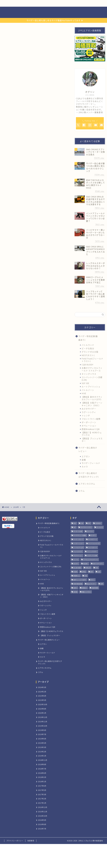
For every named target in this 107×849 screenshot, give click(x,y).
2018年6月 (42, 773)
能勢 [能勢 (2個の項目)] (101, 584)
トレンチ (86, 415)
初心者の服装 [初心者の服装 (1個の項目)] (77, 568)
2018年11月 (42, 760)
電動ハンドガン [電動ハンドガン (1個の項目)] (86, 592)
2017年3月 (42, 794)
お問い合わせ (68, 3)
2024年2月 (42, 692)
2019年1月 (42, 756)
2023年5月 (42, 700)
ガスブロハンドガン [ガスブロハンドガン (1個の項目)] (86, 527)
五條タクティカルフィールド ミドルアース (92, 369)
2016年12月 (42, 807)
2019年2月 (42, 751)
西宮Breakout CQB (91, 429)
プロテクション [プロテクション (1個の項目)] (77, 556)
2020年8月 (42, 709)
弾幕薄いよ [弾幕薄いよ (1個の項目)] (76, 576)
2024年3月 (42, 687)
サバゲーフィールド (91, 463)
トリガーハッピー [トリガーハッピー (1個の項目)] (78, 543)
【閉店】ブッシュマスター (92, 439)
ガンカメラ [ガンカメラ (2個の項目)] (99, 527)
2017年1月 (42, 803)
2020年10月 (42, 704)
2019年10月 (42, 726)
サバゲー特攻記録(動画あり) (88, 338)
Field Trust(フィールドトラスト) (92, 359)
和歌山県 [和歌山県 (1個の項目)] (88, 568)
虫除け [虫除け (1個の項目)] (75, 588)
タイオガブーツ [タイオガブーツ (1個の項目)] (92, 539)
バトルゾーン (88, 390)
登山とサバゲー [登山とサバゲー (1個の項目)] (91, 584)
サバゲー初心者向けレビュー (87, 449)
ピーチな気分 (88, 348)
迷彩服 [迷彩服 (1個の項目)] (75, 592)
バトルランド (88, 345)
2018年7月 (42, 769)
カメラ (85, 466)
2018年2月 (42, 777)
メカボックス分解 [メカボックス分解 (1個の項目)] (92, 556)
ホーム (12, 3)
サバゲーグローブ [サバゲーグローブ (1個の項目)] (78, 539)
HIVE (84, 393)
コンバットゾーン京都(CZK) (92, 378)
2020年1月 (42, 713)
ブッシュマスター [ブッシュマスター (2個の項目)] (92, 552)
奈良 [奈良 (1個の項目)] (96, 568)
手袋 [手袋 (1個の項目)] (85, 576)
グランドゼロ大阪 (90, 351)
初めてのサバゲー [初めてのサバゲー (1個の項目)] (98, 564)
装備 (84, 459)
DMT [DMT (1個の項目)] (89, 523)
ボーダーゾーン (89, 422)
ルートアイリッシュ (91, 386)
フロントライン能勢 (91, 418)
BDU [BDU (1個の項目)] (74, 523)
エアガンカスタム (86, 483)
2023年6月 (42, 696)
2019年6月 (42, 739)
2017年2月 (42, 799)
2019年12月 (42, 717)
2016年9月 (42, 820)
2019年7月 (42, 734)
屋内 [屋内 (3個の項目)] (91, 572)
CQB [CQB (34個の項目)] (82, 523)
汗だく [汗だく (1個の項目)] (92, 580)
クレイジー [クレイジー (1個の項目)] (90, 531)
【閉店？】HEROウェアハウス (92, 433)
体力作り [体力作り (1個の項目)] (75, 564)
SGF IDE (85, 383)
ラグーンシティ (89, 412)
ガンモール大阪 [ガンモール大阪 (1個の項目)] (77, 531)
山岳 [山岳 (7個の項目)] (99, 572)
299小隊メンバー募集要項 (91, 112)
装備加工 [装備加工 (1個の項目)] (84, 588)
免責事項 (30, 841)
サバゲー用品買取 (30, 3)
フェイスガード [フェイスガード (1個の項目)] (92, 547)
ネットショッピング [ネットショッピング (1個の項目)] (93, 543)
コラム (81, 490)
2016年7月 (42, 829)
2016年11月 (42, 811)
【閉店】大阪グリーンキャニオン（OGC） (92, 404)
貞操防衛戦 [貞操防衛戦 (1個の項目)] (95, 588)
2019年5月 (42, 743)
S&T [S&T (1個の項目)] (74, 527)
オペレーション (89, 425)
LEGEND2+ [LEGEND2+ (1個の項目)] (98, 523)
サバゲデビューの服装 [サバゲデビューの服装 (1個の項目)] (79, 535)
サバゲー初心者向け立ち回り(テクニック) (88, 475)
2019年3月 (42, 747)
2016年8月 (42, 824)
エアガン (86, 456)
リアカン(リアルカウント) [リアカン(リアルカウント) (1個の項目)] (90, 560)
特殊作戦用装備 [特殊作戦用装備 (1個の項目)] (77, 584)
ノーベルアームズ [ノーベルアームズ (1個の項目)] (78, 547)
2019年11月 (42, 721)
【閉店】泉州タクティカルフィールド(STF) (92, 398)
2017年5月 (42, 790)
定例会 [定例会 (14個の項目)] (84, 572)
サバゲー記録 (49, 3)
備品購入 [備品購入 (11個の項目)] (85, 564)
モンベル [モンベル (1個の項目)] (75, 560)
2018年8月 (42, 764)
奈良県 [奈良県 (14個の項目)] (75, 572)
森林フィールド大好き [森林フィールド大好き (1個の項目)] (79, 580)
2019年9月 (42, 730)
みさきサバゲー (89, 408)
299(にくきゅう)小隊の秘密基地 (53, 12)
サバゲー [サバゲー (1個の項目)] (93, 535)
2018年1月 (42, 781)
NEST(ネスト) (88, 355)
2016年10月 (42, 816)
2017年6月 (42, 786)
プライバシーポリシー (14, 841)
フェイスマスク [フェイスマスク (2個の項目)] (77, 552)
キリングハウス (89, 373)
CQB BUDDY (87, 364)
